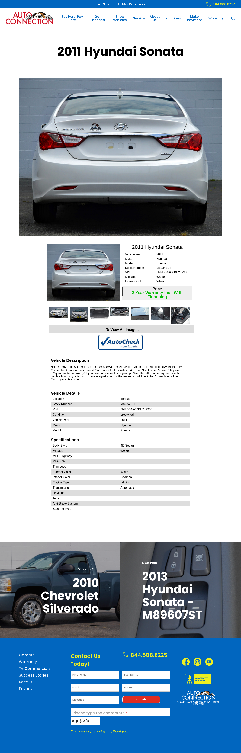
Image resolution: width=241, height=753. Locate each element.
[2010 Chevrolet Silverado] (60, 590)
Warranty (28, 661)
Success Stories (33, 675)
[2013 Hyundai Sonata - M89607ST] (180, 590)
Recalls (25, 682)
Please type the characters (99, 713)
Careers (26, 655)
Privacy (25, 688)
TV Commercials (34, 668)
